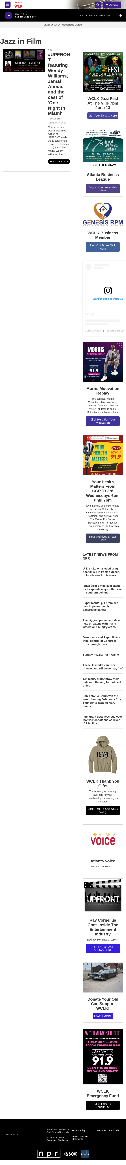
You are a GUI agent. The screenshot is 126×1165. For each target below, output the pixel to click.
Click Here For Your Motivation (102, 421)
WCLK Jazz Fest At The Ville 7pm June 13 (103, 103)
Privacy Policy (78, 1130)
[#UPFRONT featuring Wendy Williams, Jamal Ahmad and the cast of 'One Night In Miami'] (24, 60)
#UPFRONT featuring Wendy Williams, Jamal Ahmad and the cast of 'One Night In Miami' (59, 84)
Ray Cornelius (55, 118)
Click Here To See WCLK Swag (103, 810)
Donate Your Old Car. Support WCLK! (102, 1004)
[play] (8, 15)
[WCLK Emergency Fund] (103, 1056)
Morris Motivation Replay (102, 390)
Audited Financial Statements (80, 1137)
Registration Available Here (103, 188)
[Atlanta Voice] (103, 839)
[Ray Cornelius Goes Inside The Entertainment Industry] (103, 896)
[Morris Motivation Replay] (103, 362)
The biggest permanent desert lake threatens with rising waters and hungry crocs (102, 624)
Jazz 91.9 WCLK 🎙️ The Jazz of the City (104, 331)
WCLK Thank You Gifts (102, 783)
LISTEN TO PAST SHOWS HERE (102, 948)
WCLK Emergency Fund (103, 1093)
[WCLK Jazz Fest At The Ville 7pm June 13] (103, 72)
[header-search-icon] (98, 5)
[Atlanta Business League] (103, 148)
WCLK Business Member (103, 235)
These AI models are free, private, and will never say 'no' (103, 667)
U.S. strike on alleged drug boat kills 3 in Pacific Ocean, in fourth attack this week (101, 572)
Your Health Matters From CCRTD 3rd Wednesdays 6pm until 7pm (103, 491)
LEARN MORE (102, 1016)
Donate (113, 4)
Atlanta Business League (103, 177)
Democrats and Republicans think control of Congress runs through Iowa (101, 641)
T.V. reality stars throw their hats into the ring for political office (102, 682)
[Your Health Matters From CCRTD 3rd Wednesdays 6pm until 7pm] (103, 455)
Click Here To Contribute (102, 1105)
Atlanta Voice (102, 861)
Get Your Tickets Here (103, 115)
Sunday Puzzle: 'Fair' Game (101, 654)
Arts (50, 50)
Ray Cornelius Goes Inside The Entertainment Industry (103, 927)
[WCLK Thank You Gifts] (103, 754)
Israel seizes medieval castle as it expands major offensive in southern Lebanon (102, 589)
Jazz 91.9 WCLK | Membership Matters (63, 25)
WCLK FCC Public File (108, 1130)
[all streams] (121, 15)
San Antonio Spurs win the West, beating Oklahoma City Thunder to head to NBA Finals (102, 701)
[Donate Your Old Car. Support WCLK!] (103, 977)
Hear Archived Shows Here (103, 538)
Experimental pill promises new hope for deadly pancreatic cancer (100, 606)
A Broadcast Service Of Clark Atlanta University (58, 1131)
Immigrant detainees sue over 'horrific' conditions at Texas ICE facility (102, 720)
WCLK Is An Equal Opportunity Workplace (57, 1139)
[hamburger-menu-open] (8, 5)
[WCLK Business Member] (103, 214)
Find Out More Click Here (102, 246)
